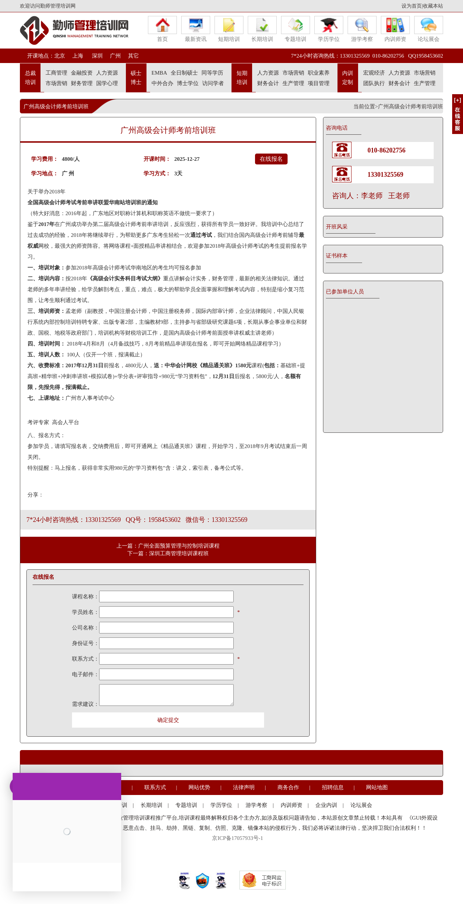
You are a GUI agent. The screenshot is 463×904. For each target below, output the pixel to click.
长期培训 (262, 29)
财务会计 (268, 83)
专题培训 (295, 29)
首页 (162, 29)
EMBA (159, 73)
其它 (133, 56)
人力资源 (107, 73)
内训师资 (395, 29)
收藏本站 (433, 6)
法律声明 (244, 787)
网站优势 (199, 787)
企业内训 (326, 805)
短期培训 (228, 29)
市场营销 (56, 83)
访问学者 (213, 83)
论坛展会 (428, 29)
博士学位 (188, 83)
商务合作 (288, 787)
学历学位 (328, 29)
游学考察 (362, 29)
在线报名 (271, 159)
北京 (59, 56)
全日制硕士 (184, 73)
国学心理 (107, 83)
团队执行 (374, 83)
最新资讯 (195, 29)
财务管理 (82, 83)
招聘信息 (333, 787)
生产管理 (293, 83)
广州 (115, 56)
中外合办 (162, 83)
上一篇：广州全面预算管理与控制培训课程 (168, 546)
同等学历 (212, 73)
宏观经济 (374, 73)
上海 (77, 56)
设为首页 (412, 6)
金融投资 (82, 73)
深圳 (96, 56)
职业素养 (319, 73)
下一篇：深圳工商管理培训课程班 (168, 553)
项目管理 (319, 83)
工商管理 (56, 73)
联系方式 (155, 787)
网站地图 (377, 787)
